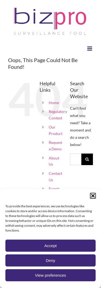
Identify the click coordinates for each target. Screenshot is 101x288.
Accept (50, 245)
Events (54, 188)
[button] (93, 195)
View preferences (50, 275)
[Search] (87, 159)
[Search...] (75, 159)
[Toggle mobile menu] (90, 48)
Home (54, 102)
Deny (50, 260)
